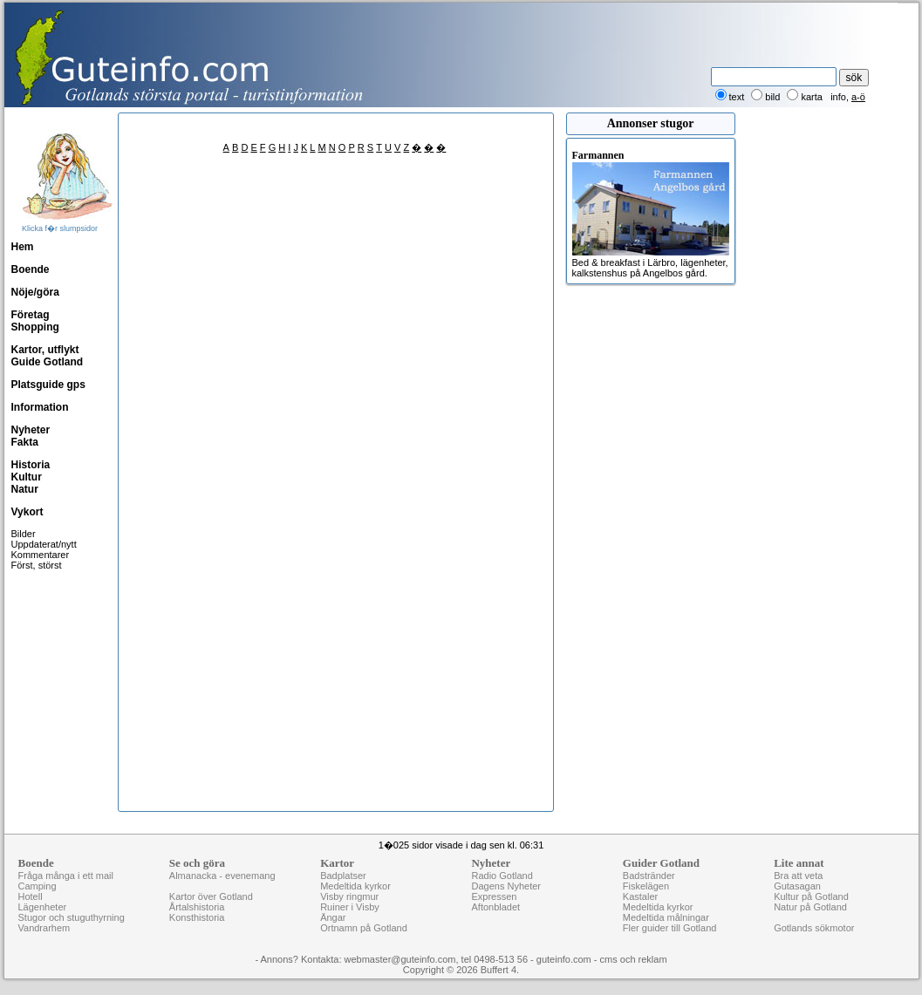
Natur (24, 489)
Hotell (30, 896)
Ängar (332, 917)
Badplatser (343, 875)
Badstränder (649, 875)
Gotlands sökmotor (814, 928)
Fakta (24, 442)
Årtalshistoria (197, 907)
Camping (37, 886)
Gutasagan (797, 886)
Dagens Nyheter (506, 886)
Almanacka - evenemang (222, 875)
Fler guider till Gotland (670, 928)
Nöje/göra (35, 292)
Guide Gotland (47, 362)
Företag (30, 315)
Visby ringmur (349, 896)
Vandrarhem (44, 928)
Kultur (26, 477)
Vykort (27, 512)
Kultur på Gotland (811, 896)
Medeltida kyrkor (355, 886)
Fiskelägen (646, 886)
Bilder (23, 533)
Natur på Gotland (810, 907)
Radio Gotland (501, 875)
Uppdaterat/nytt (44, 544)
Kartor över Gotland (211, 896)
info (838, 97)
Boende (30, 269)
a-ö (858, 97)
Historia (31, 465)
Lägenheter (42, 907)
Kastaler (640, 896)
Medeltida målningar (666, 917)
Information (40, 407)
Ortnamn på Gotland (363, 928)
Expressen (493, 896)
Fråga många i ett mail (65, 875)
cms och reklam (633, 959)
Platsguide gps (48, 384)
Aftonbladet (495, 907)
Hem (22, 247)
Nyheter (31, 430)
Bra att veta (798, 875)
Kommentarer (40, 554)
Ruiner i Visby (349, 907)
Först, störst (36, 565)
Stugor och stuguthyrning (71, 917)
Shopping (35, 327)
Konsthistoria (197, 917)
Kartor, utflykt (45, 350)
